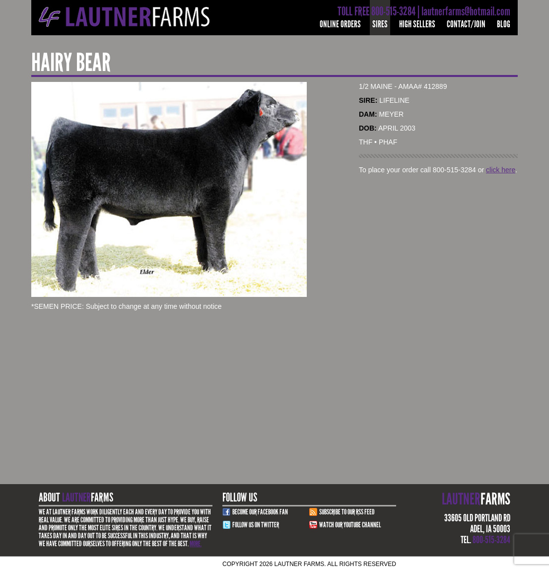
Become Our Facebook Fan (260, 512)
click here (500, 170)
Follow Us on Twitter (255, 525)
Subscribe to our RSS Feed (347, 512)
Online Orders (340, 24)
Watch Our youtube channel (350, 525)
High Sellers (417, 24)
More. (196, 543)
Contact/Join (466, 24)
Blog (503, 24)
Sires (380, 24)
